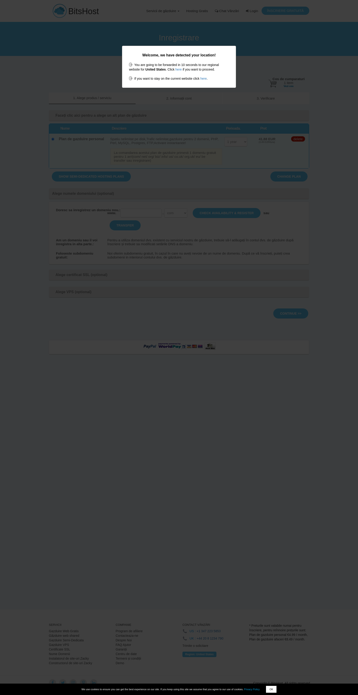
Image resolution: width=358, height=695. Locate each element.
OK (271, 689)
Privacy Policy (252, 689)
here (178, 69)
